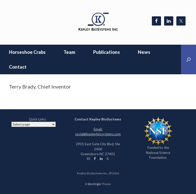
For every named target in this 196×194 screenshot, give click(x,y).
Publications (106, 52)
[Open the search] (188, 59)
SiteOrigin (94, 184)
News (144, 52)
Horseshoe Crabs (27, 52)
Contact (18, 67)
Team (69, 52)
